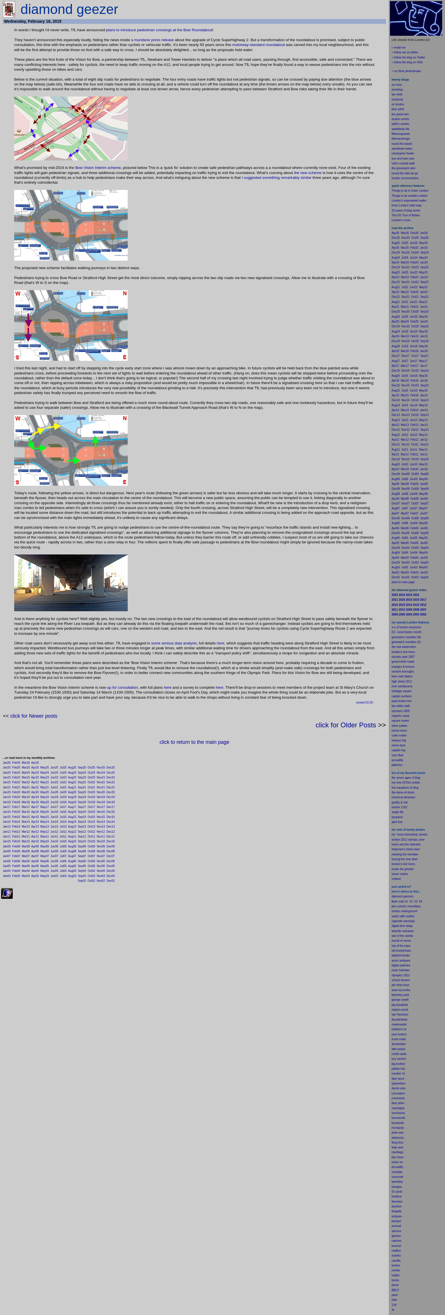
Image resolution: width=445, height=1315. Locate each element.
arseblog (397, 89)
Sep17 (82, 807)
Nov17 (101, 807)
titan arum (398, 1078)
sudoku (396, 1255)
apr (394, 822)
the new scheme (308, 173)
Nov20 (101, 792)
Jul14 (63, 821)
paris (395, 1295)
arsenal (396, 1226)
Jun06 (54, 861)
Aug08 (72, 851)
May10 (44, 841)
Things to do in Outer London (410, 190)
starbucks (398, 1137)
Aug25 (72, 767)
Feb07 (16, 856)
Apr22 (35, 782)
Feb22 (16, 782)
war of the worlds (402, 935)
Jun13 (54, 826)
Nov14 (101, 821)
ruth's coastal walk (403, 163)
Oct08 (91, 851)
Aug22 (72, 782)
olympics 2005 (401, 711)
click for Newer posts (33, 716)
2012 (407, 975)
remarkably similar (296, 177)
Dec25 (110, 767)
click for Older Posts (346, 725)
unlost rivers (399, 730)
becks (395, 1280)
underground (409, 911)
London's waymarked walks (409, 200)
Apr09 (35, 846)
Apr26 (35, 762)
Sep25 (82, 767)
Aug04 (72, 870)
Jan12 (7, 831)
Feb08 (16, 851)
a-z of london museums (406, 627)
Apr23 (35, 777)
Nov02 (101, 880)
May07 (44, 856)
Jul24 (63, 772)
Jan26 (7, 762)
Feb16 (16, 811)
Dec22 (110, 782)
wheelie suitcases (403, 931)
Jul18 (63, 802)
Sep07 (82, 856)
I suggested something (261, 177)
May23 (44, 777)
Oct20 (91, 792)
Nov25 (101, 767)
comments (398, 1098)
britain (401, 1049)
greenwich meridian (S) (406, 642)
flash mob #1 (400, 901)
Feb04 (16, 870)
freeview (397, 1201)
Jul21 (63, 787)
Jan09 (7, 846)
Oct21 (91, 787)
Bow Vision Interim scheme (98, 168)
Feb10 (16, 841)
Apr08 (35, 851)
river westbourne (402, 686)
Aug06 (72, 861)
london (396, 911)
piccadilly (397, 760)
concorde (397, 1176)
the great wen (400, 114)
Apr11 (35, 836)
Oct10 (91, 841)
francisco (402, 1014)
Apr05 (35, 866)
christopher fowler (403, 153)
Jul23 (63, 777)
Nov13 (101, 826)
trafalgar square (402, 691)
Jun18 (54, 802)
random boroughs (403, 671)
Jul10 (63, 841)
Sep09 (82, 846)
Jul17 (63, 807)
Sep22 (82, 782)
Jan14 (7, 821)
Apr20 (35, 792)
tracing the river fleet (404, 859)
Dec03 (110, 876)
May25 (44, 767)
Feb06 (16, 861)
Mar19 (26, 797)
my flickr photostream (407, 71)
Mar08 (26, 851)
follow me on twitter (406, 52)
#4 (420, 901)
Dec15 (110, 816)
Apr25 (35, 767)
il (396, 822)
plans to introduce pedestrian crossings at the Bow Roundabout (159, 30)
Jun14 (54, 821)
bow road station (402, 676)
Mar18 (26, 802)
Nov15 (101, 816)
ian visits (397, 94)
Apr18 (35, 802)
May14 (44, 821)
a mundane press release (152, 40)
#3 (415, 901)
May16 (44, 811)
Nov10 (101, 841)
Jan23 (7, 777)
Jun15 (54, 816)
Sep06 (82, 861)
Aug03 (72, 876)
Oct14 (91, 821)
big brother (398, 1063)
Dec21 (110, 787)
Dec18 (110, 802)
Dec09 (110, 846)
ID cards (397, 1191)
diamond (397, 896)
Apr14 (35, 821)
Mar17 (26, 807)
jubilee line (398, 1068)
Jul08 (63, 851)
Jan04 (7, 870)
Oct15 (91, 816)
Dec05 (110, 866)
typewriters (398, 1083)
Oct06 (91, 861)
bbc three (398, 1157)
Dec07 (110, 856)
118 (394, 1304)
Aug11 (72, 836)
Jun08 (54, 851)
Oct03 (91, 876)
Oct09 (91, 846)
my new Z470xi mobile (406, 782)
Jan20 (7, 792)
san (394, 1014)
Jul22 (63, 782)
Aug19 (72, 797)
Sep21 (82, 787)
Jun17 (54, 807)
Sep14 (82, 821)
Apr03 (35, 876)
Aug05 (72, 866)
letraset (396, 1221)
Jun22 (54, 782)
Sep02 (82, 880)
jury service (399, 1058)
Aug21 (72, 787)
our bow (397, 84)
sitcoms (396, 1231)
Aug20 (72, 792)
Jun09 (54, 846)
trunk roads (399, 1039)
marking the (399, 854)
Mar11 (26, 836)
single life (398, 812)
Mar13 (26, 826)
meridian (412, 854)
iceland (396, 878)
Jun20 (54, 792)
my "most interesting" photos (410, 834)
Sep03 (82, 876)
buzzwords (398, 1117)
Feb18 (16, 802)
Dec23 (110, 777)
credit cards (399, 1054)
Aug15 (72, 816)
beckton (397, 1206)
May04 (44, 870)
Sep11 (82, 836)
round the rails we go (405, 173)
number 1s (398, 1073)
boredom (397, 817)
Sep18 (82, 802)
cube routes (399, 735)
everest (396, 1245)
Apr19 (35, 797)
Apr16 (35, 811)
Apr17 (35, 807)
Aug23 (72, 777)
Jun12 (54, 831)
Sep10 (82, 841)
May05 (44, 866)
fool (400, 822)
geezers (408, 896)
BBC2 (395, 1290)
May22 (44, 782)
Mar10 (26, 841)
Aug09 (72, 846)
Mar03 (26, 876)
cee (394, 1270)
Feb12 (16, 831)
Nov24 (101, 772)
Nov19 (101, 797)
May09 (44, 846)
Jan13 (7, 826)
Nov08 (101, 851)
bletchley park (400, 994)
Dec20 (110, 792)
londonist (397, 99)
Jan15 (7, 816)
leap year (397, 1147)
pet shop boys (400, 985)
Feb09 (16, 846)
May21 (44, 787)
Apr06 (35, 861)
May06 (44, 861)
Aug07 (72, 856)
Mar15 (26, 816)
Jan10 (7, 841)
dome (395, 1285)
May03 (44, 876)
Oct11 (91, 836)
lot (393, 1299)
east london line (402, 701)
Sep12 (82, 831)
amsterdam (399, 1044)
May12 (44, 831)
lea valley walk (401, 705)
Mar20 (26, 792)
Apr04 (35, 870)
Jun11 (54, 836)
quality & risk (400, 802)
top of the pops (401, 945)
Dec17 (110, 807)
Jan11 (7, 836)
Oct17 (91, 807)
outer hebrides (401, 970)
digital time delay (402, 925)
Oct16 (91, 811)
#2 (411, 901)
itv (393, 1309)
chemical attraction (403, 797)
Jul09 (63, 846)
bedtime (397, 1196)
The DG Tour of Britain (406, 215)
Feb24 (16, 772)
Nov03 (101, 876)
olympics (397, 975)
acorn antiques (401, 960)
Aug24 (72, 772)
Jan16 (7, 811)
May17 (44, 807)
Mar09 (26, 846)
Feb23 (16, 777)
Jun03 (54, 876)
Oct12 (91, 831)
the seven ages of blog (406, 777)
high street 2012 (402, 681)
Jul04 (63, 870)
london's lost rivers (403, 652)
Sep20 (82, 792)
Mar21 (26, 787)
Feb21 (16, 787)
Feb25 (16, 767)
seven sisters (400, 874)
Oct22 (91, 782)
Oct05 (91, 866)
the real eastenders (404, 646)
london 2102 (399, 807)
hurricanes (398, 1113)
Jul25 (63, 767)
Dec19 (110, 797)
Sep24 (82, 772)
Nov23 (101, 777)
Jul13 (63, 826)
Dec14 (110, 821)
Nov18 (101, 802)
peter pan (398, 1132)
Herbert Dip (399, 740)
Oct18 (91, 802)
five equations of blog (405, 787)
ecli (394, 1216)
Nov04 (101, 870)
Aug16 (72, 811)
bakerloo (397, 765)
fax (398, 1270)
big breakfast (400, 1004)
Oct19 (91, 797)
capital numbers (402, 696)
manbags (397, 1152)
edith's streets (400, 123)
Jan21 (7, 787)
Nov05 (101, 866)
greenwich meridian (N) (406, 637)
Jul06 (63, 861)
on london (398, 104)
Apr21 (35, 787)
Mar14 (26, 821)
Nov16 (101, 811)
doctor (396, 1088)
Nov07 (101, 856)
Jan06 (7, 861)
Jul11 (63, 836)
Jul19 (63, 797)
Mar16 (26, 811)
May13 (44, 826)
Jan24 (7, 772)
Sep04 (82, 870)
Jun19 (54, 797)
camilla (396, 1260)
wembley (397, 1181)
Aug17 (72, 807)
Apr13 (35, 826)
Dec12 (110, 831)
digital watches (401, 965)
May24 (44, 772)
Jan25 (7, 767)
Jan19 (7, 797)
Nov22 (101, 782)
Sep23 (82, 777)
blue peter (398, 1103)
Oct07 (91, 856)
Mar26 (26, 762)
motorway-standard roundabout (258, 45)
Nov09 (101, 846)
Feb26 (16, 762)
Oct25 (91, 767)
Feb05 (16, 866)
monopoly (398, 1127)
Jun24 (54, 772)
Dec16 (110, 811)
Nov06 (101, 861)
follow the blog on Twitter (409, 57)
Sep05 (82, 866)
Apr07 (35, 856)
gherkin (396, 1235)
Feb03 (16, 876)
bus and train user (403, 158)
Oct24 (91, 772)
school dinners (401, 980)
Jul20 (63, 792)
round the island (402, 143)
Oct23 (91, 777)
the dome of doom (403, 792)
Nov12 (101, 831)
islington (397, 1186)
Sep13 (82, 826)
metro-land (398, 745)
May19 (44, 797)
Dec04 (110, 870)
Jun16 (54, 811)
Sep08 (82, 851)
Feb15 (16, 816)
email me (400, 47)
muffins (396, 1250)
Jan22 (7, 782)
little (394, 1049)
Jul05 (63, 866)
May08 (44, 851)
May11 (44, 836)
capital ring (398, 750)
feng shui (397, 1142)
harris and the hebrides (406, 844)
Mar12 (26, 831)
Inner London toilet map (406, 205)
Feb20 (16, 792)
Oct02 (91, 880)
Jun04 (54, 870)
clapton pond (400, 1009)
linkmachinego (401, 138)
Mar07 (26, 856)
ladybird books (401, 955)
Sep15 (82, 816)
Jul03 (63, 876)
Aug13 (72, 826)
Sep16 (82, 811)
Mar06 (26, 861)
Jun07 (54, 856)
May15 (44, 816)
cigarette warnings (403, 921)
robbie (396, 1275)
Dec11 (110, 836)
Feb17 (16, 807)
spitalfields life (400, 129)
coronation (398, 1093)
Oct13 (91, 826)
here (220, 643)
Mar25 (26, 767)
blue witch (398, 109)
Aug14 (72, 821)
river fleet (397, 755)
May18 (44, 802)
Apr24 (35, 772)
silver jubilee (399, 725)
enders (402, 1034)
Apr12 (35, 831)
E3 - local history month (406, 632)
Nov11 (101, 836)
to (396, 1299)
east (394, 1034)
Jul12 (63, 831)
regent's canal (400, 715)
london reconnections (405, 178)
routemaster (399, 1024)
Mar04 (26, 870)
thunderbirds (400, 1019)
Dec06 (110, 861)
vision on (397, 1162)
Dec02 (110, 880)
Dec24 (110, 772)
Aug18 (72, 802)
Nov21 (101, 787)
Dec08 (110, 851)
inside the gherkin (403, 869)
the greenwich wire (403, 168)
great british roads (403, 661)
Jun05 (54, 866)
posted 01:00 (364, 702)
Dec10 (110, 841)
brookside (398, 1123)
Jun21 (54, 787)
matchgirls (398, 1108)
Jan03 (7, 876)
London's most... (402, 220)
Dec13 (110, 826)
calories (396, 1240)
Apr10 (35, 841)
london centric (400, 119)
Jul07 (63, 856)
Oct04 (91, 870)
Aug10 (72, 841)
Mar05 (26, 866)
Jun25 (54, 767)
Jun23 (54, 777)
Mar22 (26, 782)
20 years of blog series (406, 210)
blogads (397, 1211)
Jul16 (63, 811)
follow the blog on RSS (408, 62)
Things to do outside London (409, 195)
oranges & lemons (403, 666)
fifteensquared (401, 133)
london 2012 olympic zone (408, 839)
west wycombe (401, 990)
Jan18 (7, 802)
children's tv (399, 1029)
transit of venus (401, 940)
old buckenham (401, 950)
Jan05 (7, 866)
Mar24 (26, 772)
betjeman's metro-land (406, 849)
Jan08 (7, 851)
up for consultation (122, 687)
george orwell (400, 999)
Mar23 (26, 777)
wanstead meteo (402, 148)
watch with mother (403, 916)
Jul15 (63, 816)
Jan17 (7, 807)
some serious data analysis (174, 643)
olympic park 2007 (403, 656)
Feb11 (16, 836)
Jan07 (7, 856)
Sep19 (82, 797)
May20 (44, 792)
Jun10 (54, 841)
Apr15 (35, 816)
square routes (400, 720)
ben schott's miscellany (406, 906)
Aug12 (72, 831)
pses (399, 1216)
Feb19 (16, 797)
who (403, 1088)
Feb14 (16, 821)
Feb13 (16, 826)
